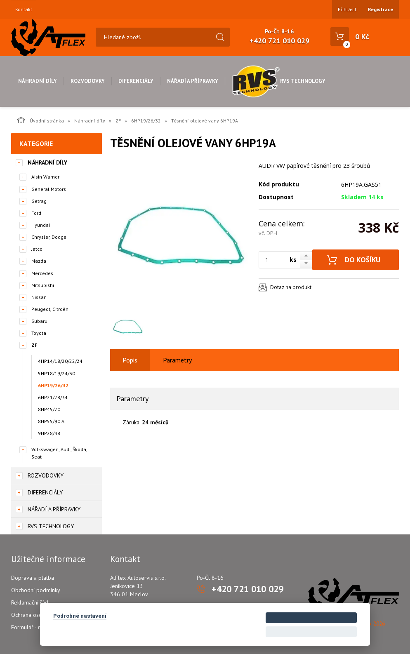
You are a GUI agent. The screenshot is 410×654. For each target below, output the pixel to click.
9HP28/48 (49, 433)
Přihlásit (347, 9)
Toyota (38, 333)
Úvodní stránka (40, 120)
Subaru (39, 321)
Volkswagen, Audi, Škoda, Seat (59, 452)
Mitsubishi (42, 285)
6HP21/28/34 (53, 397)
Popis (130, 360)
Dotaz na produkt (290, 287)
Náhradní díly (37, 81)
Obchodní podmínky (35, 590)
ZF (118, 121)
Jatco (36, 249)
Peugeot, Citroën (49, 309)
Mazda (38, 261)
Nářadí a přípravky (192, 81)
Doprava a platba (32, 577)
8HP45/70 (49, 409)
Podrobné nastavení (79, 615)
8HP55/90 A (51, 421)
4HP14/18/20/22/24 (60, 361)
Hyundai (40, 225)
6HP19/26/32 (146, 121)
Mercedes (42, 273)
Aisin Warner (45, 177)
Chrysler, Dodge (48, 237)
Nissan (39, 297)
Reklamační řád (29, 602)
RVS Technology (278, 81)
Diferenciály (135, 81)
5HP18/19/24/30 (56, 373)
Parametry (177, 360)
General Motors (48, 189)
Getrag (39, 201)
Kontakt (23, 9)
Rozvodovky (88, 81)
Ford (36, 213)
